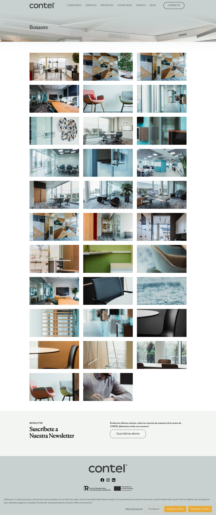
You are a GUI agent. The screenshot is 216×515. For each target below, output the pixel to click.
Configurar (154, 509)
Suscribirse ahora (127, 433)
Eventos (141, 5)
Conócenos (74, 5)
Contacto (174, 5)
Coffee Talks (125, 5)
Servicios (91, 5)
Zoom (54, 67)
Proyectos (107, 5)
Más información (134, 509)
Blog (153, 5)
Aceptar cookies (175, 509)
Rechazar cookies (200, 509)
